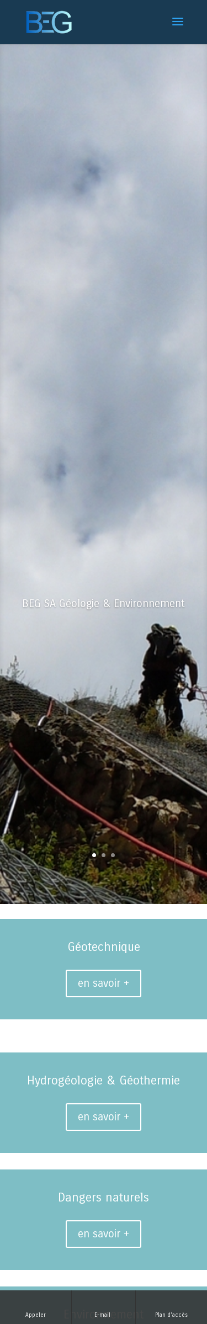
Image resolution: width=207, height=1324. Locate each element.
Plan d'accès (171, 1306)
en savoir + (103, 983)
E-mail (103, 1306)
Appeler (35, 1306)
